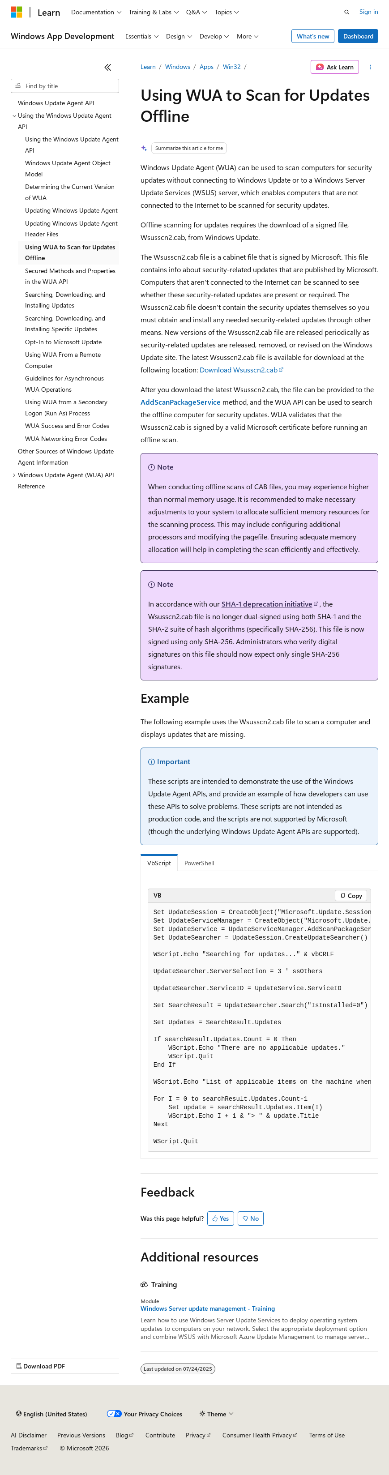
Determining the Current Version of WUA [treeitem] (70, 192)
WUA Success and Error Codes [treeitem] (67, 425)
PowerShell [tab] (199, 863)
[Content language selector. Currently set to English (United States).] (52, 1414)
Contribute (160, 1435)
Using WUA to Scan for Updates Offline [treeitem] (70, 252)
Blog (122, 1435)
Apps (207, 66)
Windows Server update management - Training (208, 1308)
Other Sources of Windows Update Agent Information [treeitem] (66, 456)
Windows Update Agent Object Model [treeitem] (68, 168)
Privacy (195, 1435)
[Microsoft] (16, 12)
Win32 (232, 66)
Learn (148, 66)
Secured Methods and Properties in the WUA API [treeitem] (70, 276)
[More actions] (370, 67)
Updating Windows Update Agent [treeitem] (71, 210)
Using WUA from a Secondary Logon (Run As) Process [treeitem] (66, 407)
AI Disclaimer (29, 1435)
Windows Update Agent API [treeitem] (56, 102)
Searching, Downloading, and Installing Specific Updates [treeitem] (65, 323)
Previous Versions (81, 1435)
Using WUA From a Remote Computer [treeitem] (63, 360)
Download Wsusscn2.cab (239, 369)
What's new (313, 36)
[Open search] (347, 12)
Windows (177, 66)
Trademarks (26, 1448)
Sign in (368, 11)
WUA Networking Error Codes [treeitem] (66, 438)
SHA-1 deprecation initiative (267, 603)
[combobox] (65, 86)
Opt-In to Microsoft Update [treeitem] (63, 342)
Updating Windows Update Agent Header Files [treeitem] (71, 229)
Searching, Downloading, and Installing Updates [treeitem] (65, 300)
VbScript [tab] (159, 863)
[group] (259, 1027)
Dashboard (358, 36)
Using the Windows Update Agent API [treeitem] (72, 144)
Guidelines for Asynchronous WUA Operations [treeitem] (64, 383)
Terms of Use (327, 1435)
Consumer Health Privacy (257, 1435)
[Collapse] (108, 67)
